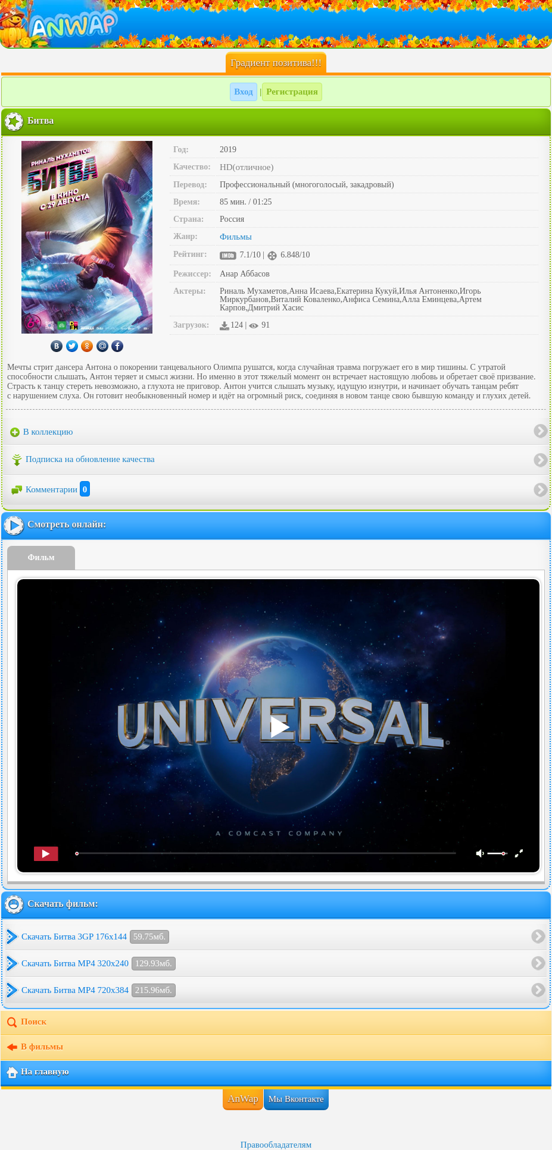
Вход (243, 91)
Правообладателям (276, 1144)
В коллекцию (41, 432)
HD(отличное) (247, 167)
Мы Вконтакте (296, 1099)
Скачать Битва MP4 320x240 (98, 963)
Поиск (25, 1023)
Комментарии (50, 489)
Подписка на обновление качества (82, 460)
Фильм (41, 557)
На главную (37, 1073)
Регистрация (292, 91)
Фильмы (236, 236)
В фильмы (34, 1048)
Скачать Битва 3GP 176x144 (95, 937)
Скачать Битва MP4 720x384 (98, 990)
